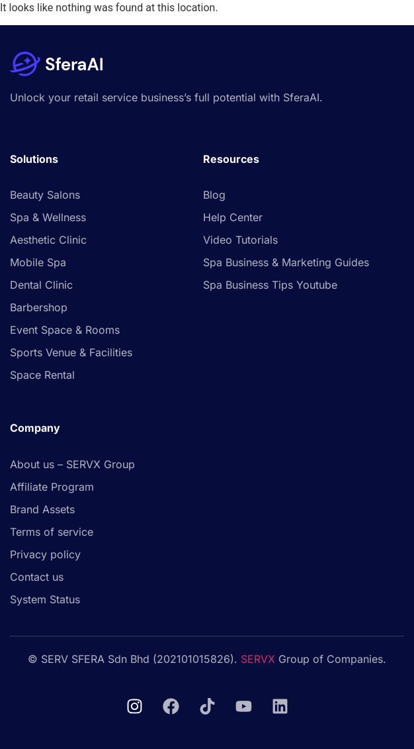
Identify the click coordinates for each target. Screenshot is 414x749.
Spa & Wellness (48, 217)
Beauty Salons (45, 194)
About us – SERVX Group (72, 464)
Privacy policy (45, 554)
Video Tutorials (240, 239)
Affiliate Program (52, 486)
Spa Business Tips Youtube (270, 284)
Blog (214, 194)
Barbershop (38, 307)
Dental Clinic (41, 284)
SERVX (258, 659)
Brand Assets (42, 509)
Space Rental (42, 374)
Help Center (233, 217)
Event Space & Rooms (65, 329)
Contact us (36, 576)
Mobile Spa (38, 262)
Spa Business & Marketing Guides (286, 262)
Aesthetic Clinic (48, 239)
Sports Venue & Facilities (71, 352)
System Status (45, 599)
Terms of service (51, 531)
